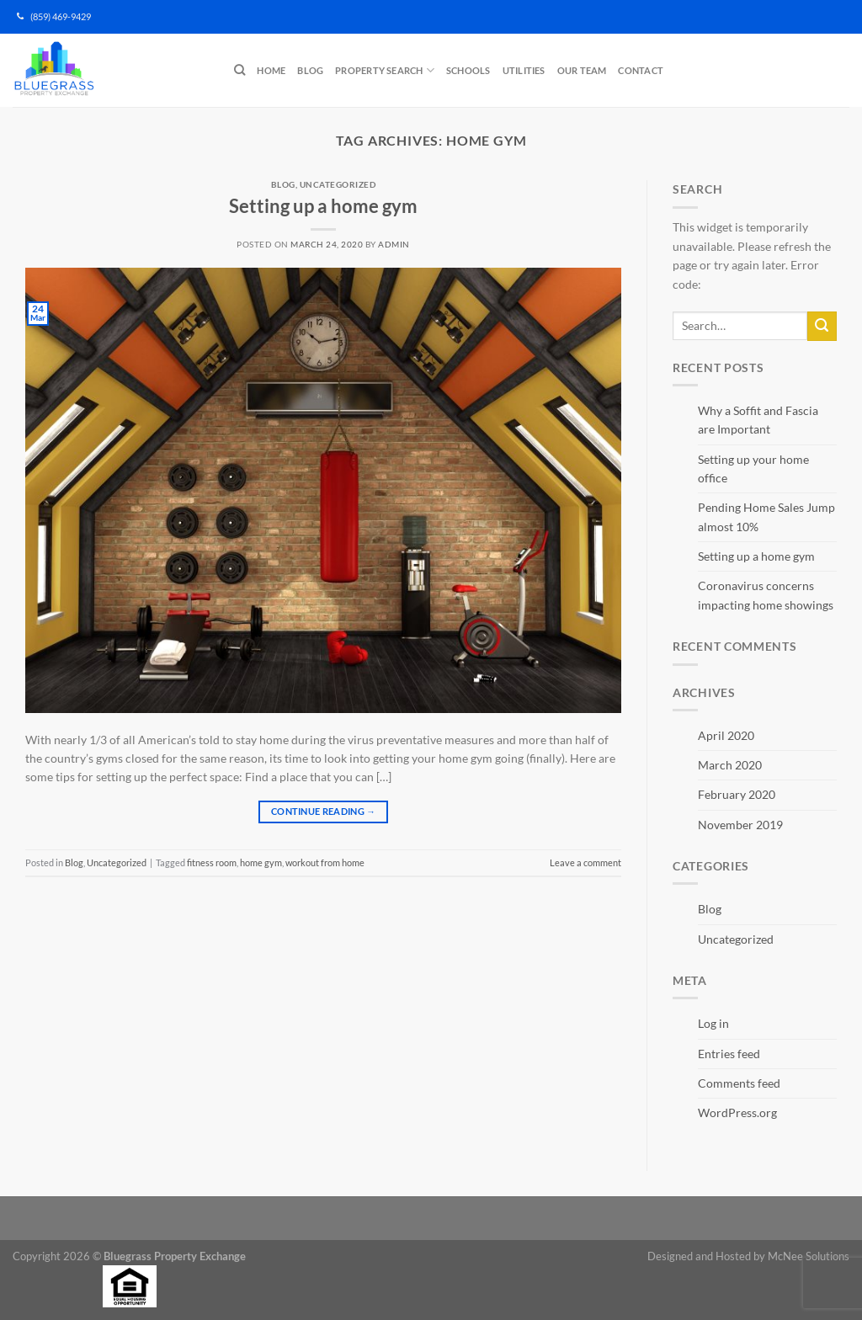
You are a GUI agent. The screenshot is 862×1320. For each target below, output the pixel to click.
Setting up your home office (753, 468)
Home (271, 70)
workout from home (324, 862)
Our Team (582, 70)
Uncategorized (337, 184)
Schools (468, 70)
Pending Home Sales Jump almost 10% (766, 516)
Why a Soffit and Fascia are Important (758, 419)
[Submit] (822, 326)
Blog (310, 70)
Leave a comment (585, 862)
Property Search (384, 70)
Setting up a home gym (323, 205)
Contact (640, 70)
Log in (713, 1023)
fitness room (212, 862)
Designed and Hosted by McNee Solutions (748, 1256)
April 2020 (726, 735)
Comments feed (739, 1083)
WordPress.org (737, 1112)
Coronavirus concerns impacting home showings (765, 594)
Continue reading (323, 812)
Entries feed (729, 1053)
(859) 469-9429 (54, 17)
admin (393, 244)
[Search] (239, 70)
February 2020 (736, 794)
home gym (261, 862)
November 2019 (740, 824)
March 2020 (730, 765)
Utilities (524, 70)
